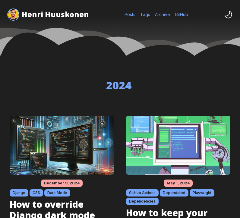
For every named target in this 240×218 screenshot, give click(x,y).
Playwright (202, 192)
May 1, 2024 (178, 183)
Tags (145, 14)
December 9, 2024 (62, 183)
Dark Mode (57, 192)
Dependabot (174, 192)
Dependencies (142, 201)
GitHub (181, 14)
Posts (130, 14)
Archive (162, 14)
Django (19, 192)
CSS (36, 192)
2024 (118, 85)
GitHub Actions (142, 192)
